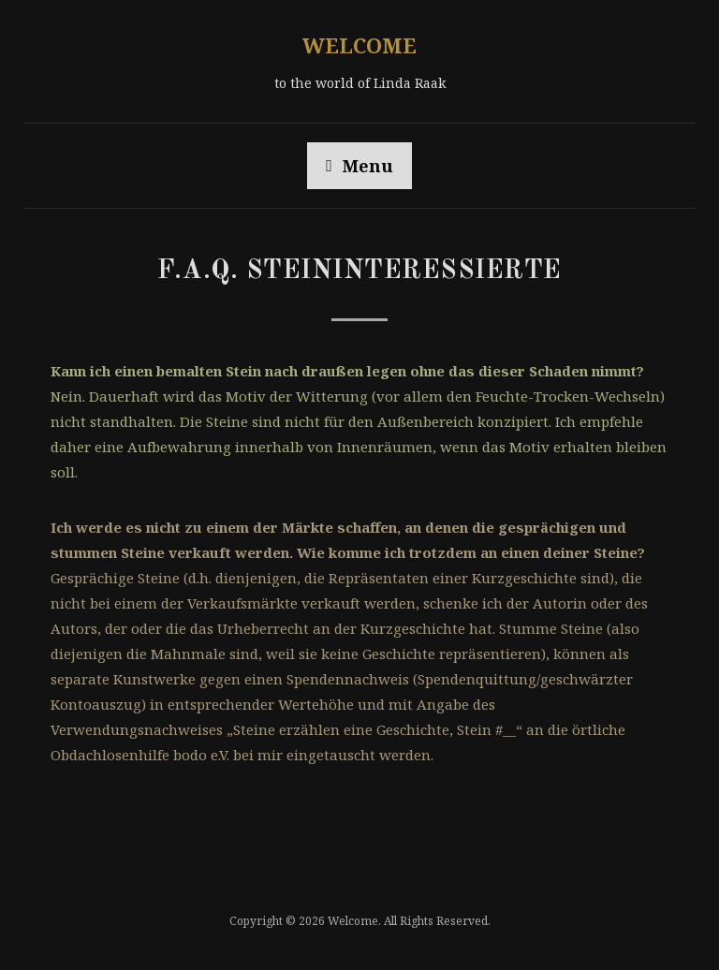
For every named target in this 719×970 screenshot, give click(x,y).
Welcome (359, 45)
